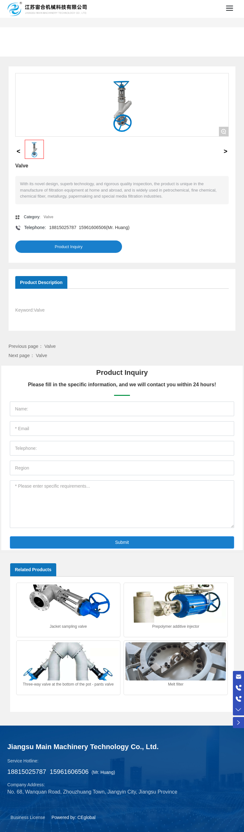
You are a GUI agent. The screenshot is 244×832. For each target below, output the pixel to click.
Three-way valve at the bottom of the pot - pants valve (68, 684)
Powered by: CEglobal (73, 817)
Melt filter (176, 684)
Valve (50, 346)
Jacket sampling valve (68, 626)
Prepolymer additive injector (175, 626)
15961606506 (92, 227)
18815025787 (63, 227)
